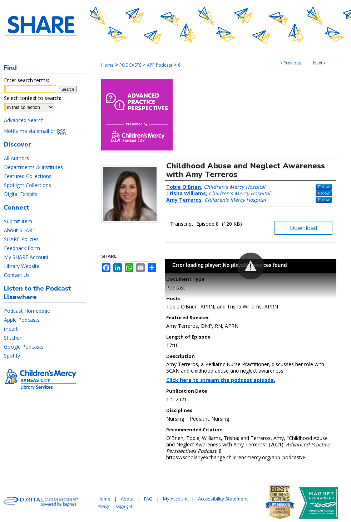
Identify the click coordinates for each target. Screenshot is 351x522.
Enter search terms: (26, 80)
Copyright (124, 506)
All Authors (16, 158)
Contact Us (17, 275)
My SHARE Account (26, 257)
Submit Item (18, 221)
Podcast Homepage (27, 310)
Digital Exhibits (21, 194)
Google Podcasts (24, 346)
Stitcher (12, 337)
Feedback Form (22, 248)
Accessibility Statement (223, 498)
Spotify (12, 355)
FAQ (148, 498)
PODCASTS (130, 65)
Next (317, 63)
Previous (292, 63)
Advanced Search (24, 120)
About (127, 498)
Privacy (103, 506)
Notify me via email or (35, 131)
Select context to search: (32, 98)
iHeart (11, 328)
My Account (175, 498)
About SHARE (19, 230)
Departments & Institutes (33, 167)
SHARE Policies (21, 239)
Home (107, 65)
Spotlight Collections (27, 185)
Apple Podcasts (22, 319)
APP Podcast (159, 65)
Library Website (22, 266)
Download (303, 228)
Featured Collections (27, 176)
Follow (324, 187)
